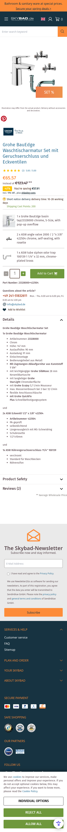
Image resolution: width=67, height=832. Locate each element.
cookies (17, 777)
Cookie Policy (29, 791)
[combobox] (29, 31)
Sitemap (9, 650)
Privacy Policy (46, 573)
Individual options (33, 801)
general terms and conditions (26, 598)
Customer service (16, 637)
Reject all (33, 812)
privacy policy (49, 594)
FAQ (7, 644)
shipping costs (28, 193)
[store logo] (22, 19)
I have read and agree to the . (32, 573)
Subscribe (33, 612)
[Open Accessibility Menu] (58, 823)
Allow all (34, 824)
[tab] (33, 320)
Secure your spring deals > (33, 8)
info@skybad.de (16, 305)
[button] (6, 18)
